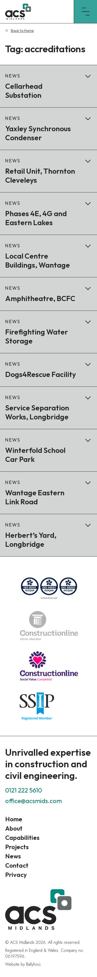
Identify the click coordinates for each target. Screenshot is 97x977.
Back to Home (22, 30)
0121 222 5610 (23, 790)
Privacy (16, 874)
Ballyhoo (33, 964)
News (13, 856)
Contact (16, 865)
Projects (17, 847)
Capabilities (22, 837)
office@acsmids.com (33, 801)
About (14, 828)
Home (13, 819)
